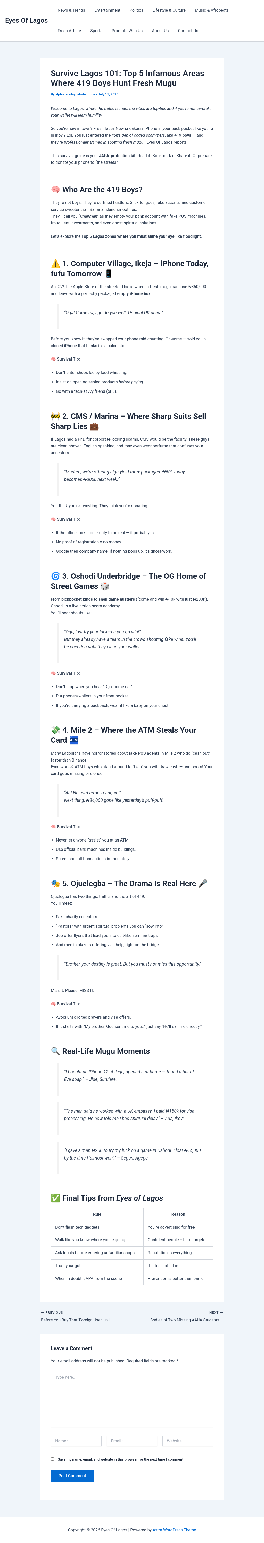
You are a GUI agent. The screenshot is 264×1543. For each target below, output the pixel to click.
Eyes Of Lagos (26, 20)
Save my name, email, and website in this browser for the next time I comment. (121, 1459)
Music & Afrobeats (207, 10)
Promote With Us (124, 30)
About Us (156, 30)
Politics (134, 10)
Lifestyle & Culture (165, 10)
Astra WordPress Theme (174, 1530)
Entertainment (106, 10)
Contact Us (183, 30)
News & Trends (71, 10)
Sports (95, 30)
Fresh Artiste (68, 30)
